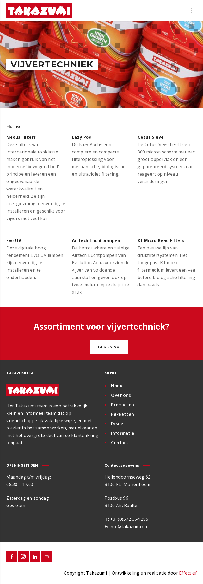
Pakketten (122, 414)
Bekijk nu (109, 347)
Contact (120, 443)
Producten (122, 405)
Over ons (121, 395)
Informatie (122, 433)
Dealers (119, 424)
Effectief (188, 573)
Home (117, 386)
